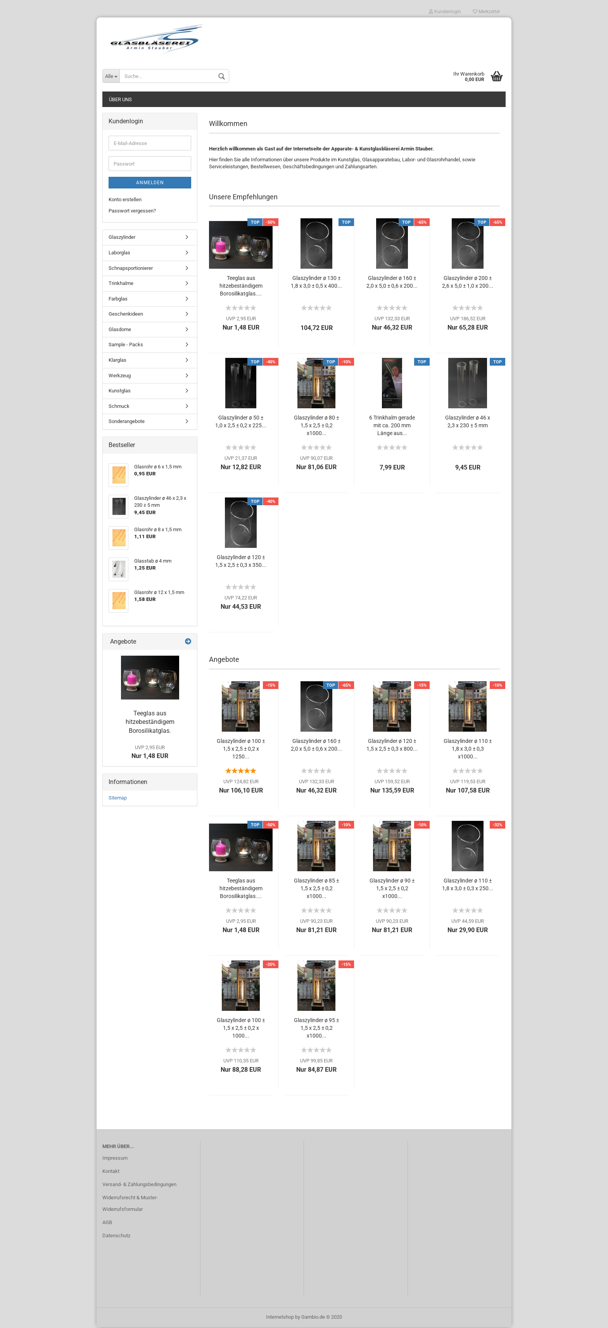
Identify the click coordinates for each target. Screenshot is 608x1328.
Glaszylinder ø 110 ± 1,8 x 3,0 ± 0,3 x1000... (468, 749)
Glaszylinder (122, 238)
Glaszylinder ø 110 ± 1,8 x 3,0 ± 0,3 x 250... (467, 885)
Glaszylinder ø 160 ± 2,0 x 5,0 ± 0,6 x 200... (392, 283)
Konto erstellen (125, 200)
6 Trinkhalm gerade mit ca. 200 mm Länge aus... (392, 426)
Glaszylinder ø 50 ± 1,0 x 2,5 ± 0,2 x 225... (240, 422)
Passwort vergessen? (132, 211)
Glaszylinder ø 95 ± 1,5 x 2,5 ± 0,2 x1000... (316, 1029)
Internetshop (280, 1318)
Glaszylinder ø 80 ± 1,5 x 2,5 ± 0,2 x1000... (316, 426)
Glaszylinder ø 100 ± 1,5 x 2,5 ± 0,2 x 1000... (241, 1029)
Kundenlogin (445, 11)
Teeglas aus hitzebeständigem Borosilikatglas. (150, 722)
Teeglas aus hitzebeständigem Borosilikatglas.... (241, 286)
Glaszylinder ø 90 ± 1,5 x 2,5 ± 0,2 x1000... (392, 889)
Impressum (115, 1159)
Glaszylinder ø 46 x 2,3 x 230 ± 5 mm (467, 422)
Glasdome (120, 330)
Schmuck (119, 406)
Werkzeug (120, 376)
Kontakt (110, 1172)
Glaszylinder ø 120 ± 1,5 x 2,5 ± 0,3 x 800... (392, 746)
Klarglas (117, 360)
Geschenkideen (126, 315)
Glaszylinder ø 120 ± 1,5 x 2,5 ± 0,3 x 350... (240, 562)
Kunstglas (120, 391)
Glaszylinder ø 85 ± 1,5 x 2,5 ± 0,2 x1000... (316, 889)
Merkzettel (486, 11)
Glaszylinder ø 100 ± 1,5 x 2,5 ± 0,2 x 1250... (241, 749)
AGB (107, 1223)
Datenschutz (116, 1236)
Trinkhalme (121, 284)
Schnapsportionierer (131, 268)
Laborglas (119, 253)
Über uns (120, 100)
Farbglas (118, 299)
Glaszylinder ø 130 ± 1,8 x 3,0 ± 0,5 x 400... (316, 283)
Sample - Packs (126, 345)
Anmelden (150, 183)
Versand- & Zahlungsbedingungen (139, 1185)
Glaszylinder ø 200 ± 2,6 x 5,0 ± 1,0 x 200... (467, 283)
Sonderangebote (127, 422)
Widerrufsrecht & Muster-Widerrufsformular (130, 1204)
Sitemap (118, 798)
